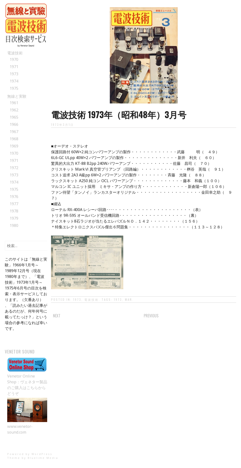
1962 (14, 110)
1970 (14, 59)
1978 (14, 211)
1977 (14, 203)
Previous (151, 316)
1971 (14, 66)
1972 (14, 167)
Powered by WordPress (29, 454)
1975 (14, 88)
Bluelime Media (43, 458)
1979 (14, 218)
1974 (14, 81)
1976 (14, 196)
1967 (14, 131)
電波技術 (15, 53)
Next (56, 316)
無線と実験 (16, 96)
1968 (14, 138)
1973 (14, 74)
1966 (14, 124)
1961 (14, 102)
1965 (14, 117)
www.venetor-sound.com (27, 426)
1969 (14, 146)
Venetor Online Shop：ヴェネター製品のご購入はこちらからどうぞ (27, 382)
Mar (128, 299)
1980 (14, 225)
